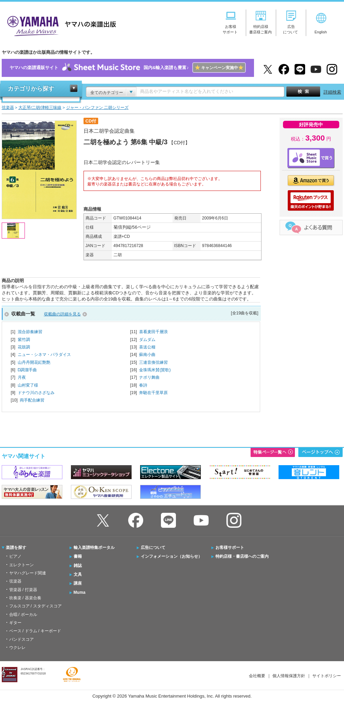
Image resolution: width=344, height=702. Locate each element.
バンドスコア (21, 639)
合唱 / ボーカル (23, 614)
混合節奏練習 (30, 331)
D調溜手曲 (27, 370)
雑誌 (78, 565)
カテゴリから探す (31, 88)
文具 (78, 574)
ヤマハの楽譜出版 (60, 25)
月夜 (22, 377)
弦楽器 (15, 581)
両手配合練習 (32, 400)
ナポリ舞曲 (149, 377)
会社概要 (257, 675)
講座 (78, 583)
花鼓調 (24, 347)
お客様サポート (229, 547)
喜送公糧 (147, 347)
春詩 (143, 385)
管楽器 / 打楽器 (23, 589)
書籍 (78, 556)
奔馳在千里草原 (153, 392)
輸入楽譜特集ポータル (94, 547)
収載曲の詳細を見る (62, 314)
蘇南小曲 (147, 354)
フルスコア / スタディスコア (35, 606)
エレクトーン (21, 564)
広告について (153, 547)
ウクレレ (17, 647)
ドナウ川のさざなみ (36, 392)
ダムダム (147, 339)
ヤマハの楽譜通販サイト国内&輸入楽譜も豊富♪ (128, 68)
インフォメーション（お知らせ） (171, 556)
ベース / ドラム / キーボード (35, 630)
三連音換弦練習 (153, 362)
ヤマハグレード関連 (27, 573)
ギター (15, 622)
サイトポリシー (326, 675)
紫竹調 (24, 339)
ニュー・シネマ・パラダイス (44, 354)
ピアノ (15, 556)
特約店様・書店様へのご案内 (242, 556)
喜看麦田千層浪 (153, 331)
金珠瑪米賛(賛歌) (154, 370)
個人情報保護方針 (288, 675)
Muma (80, 592)
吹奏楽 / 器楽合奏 (25, 597)
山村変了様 (28, 385)
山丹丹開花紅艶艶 (34, 362)
